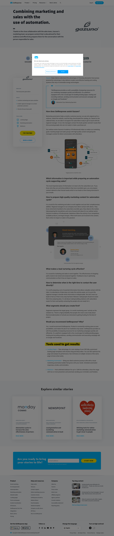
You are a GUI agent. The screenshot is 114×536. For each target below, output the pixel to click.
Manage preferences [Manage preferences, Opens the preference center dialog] (51, 71)
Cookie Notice (71, 66)
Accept (63, 71)
